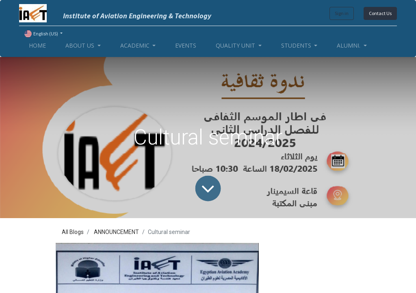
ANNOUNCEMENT (116, 232)
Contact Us (380, 13)
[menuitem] (37, 45)
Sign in (342, 13)
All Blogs (73, 232)
